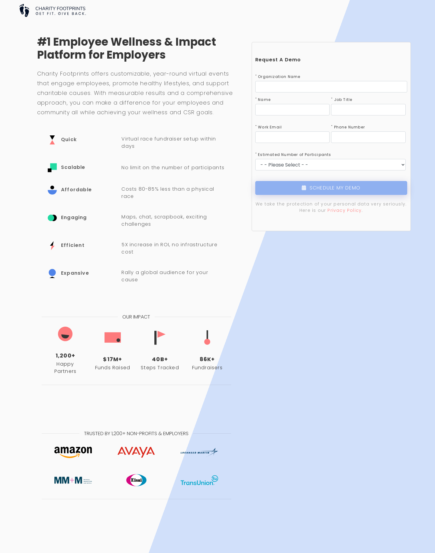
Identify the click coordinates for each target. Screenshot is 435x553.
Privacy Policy (344, 210)
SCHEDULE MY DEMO (331, 187)
